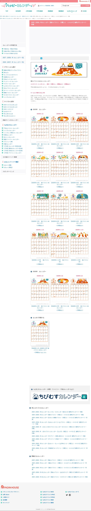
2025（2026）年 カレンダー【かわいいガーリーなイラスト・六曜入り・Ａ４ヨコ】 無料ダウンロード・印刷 (59, 423)
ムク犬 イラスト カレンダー (11, 86)
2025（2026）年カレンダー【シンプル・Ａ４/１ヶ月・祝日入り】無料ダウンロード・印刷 (57, 412)
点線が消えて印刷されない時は (12, 51)
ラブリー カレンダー (9, 83)
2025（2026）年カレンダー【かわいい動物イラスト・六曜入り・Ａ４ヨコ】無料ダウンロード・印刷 (59, 418)
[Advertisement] (60, 40)
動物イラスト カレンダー (11, 92)
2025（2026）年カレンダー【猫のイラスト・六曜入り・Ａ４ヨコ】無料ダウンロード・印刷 (57, 414)
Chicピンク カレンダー (10, 79)
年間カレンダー (8, 135)
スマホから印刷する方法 (11, 53)
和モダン (6, 72)
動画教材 (61, 11)
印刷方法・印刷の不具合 (11, 49)
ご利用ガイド (6, 497)
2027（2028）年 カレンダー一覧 (13, 57)
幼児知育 (18, 11)
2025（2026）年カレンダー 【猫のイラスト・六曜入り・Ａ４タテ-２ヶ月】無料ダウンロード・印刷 (59, 463)
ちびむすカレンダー (72, 11)
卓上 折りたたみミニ (9, 116)
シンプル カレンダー (9, 97)
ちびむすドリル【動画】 (48, 502)
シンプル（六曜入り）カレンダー (13, 132)
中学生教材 (40, 11)
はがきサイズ (7, 111)
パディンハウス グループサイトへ (11, 491)
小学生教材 (29, 11)
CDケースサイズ (8, 109)
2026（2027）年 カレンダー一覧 (13, 62)
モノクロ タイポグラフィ (11, 74)
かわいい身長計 (8, 167)
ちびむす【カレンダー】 (73, 491)
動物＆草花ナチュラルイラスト (12, 70)
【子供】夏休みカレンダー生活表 (13, 148)
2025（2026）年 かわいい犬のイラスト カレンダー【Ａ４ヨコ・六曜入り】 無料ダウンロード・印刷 (59, 427)
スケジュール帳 (8, 141)
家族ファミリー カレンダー (11, 139)
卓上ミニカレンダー (9, 137)
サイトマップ (6, 502)
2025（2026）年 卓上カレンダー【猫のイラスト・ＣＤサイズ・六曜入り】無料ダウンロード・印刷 (60, 477)
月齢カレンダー (8, 144)
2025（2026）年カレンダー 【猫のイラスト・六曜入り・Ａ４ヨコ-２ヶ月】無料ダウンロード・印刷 (59, 468)
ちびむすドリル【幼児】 (48, 491)
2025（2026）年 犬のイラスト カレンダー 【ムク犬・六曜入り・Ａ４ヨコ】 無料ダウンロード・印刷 (59, 432)
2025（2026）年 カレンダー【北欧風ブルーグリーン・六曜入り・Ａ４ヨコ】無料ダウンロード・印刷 (60, 449)
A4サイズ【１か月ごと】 (8, 18)
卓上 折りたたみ (8, 113)
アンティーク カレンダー (11, 81)
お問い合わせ (6, 494)
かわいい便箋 (7, 165)
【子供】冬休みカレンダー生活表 (13, 150)
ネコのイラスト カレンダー (11, 95)
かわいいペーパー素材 (11, 162)
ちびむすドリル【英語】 (48, 500)
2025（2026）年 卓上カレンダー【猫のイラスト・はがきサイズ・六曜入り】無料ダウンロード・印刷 (60, 473)
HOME (84, 11)
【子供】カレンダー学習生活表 (12, 146)
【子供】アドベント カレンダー (13, 153)
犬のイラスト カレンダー (11, 88)
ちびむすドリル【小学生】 (48, 494)
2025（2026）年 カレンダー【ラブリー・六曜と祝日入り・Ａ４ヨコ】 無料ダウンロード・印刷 (58, 436)
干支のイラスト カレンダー (11, 128)
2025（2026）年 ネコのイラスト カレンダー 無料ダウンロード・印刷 (17, 16)
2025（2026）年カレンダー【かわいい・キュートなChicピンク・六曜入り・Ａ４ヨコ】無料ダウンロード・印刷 (59, 444)
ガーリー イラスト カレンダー (12, 90)
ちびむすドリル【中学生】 (48, 497)
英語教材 (50, 11)
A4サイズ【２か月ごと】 (11, 107)
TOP (7, 11)
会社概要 (5, 500)
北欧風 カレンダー (9, 77)
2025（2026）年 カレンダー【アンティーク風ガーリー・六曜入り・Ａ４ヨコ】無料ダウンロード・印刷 (60, 439)
